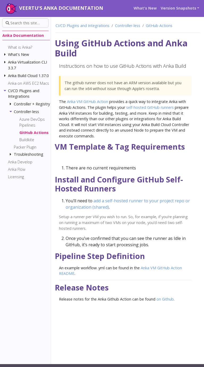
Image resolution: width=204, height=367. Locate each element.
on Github (165, 299)
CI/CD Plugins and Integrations (82, 25)
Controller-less (127, 25)
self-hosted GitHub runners (150, 107)
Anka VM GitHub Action (87, 101)
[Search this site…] (25, 23)
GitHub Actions (159, 25)
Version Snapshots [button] (178, 8)
